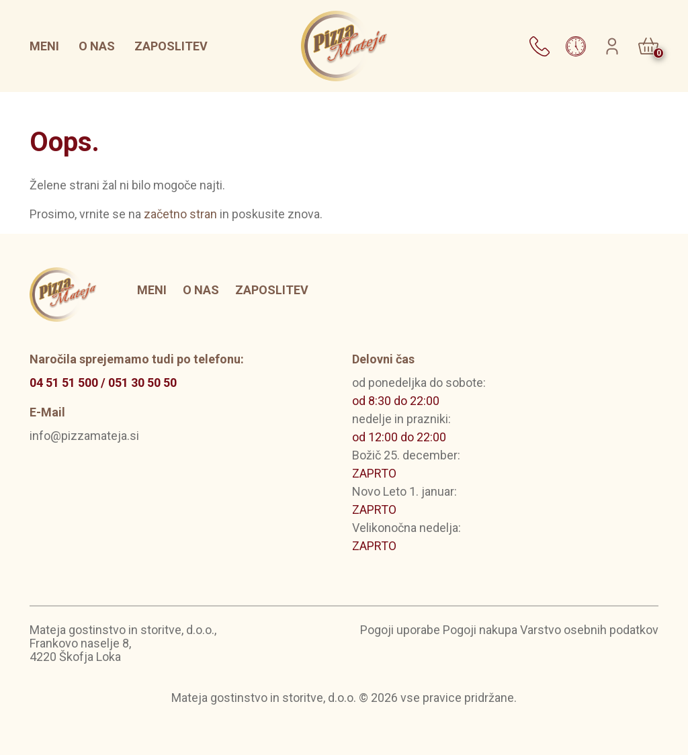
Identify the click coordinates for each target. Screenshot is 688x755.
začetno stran (180, 214)
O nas (97, 46)
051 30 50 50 (142, 382)
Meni (44, 46)
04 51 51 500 (64, 382)
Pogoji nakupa (480, 630)
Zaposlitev (171, 46)
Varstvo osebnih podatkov (589, 630)
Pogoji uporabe (400, 630)
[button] (539, 45)
